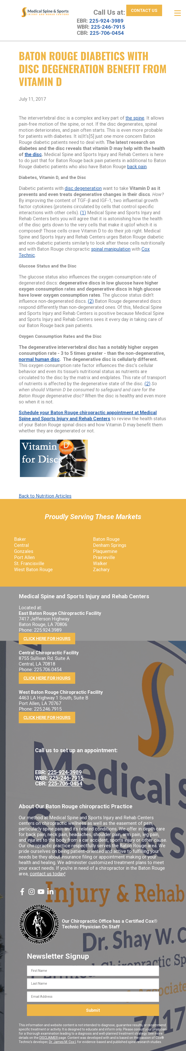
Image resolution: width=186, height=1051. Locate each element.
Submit (93, 1010)
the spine (135, 118)
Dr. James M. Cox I (62, 1042)
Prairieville (104, 557)
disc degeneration (83, 188)
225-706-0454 (107, 33)
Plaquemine (105, 551)
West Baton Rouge (33, 569)
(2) (91, 301)
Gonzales (23, 551)
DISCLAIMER (48, 1038)
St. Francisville (29, 563)
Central (21, 545)
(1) (83, 212)
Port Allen (24, 557)
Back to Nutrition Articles (45, 496)
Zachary (101, 569)
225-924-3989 (106, 21)
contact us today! (47, 873)
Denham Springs (109, 545)
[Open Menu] (177, 13)
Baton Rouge (106, 539)
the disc (33, 154)
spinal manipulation (110, 249)
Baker (20, 539)
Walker (100, 563)
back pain (137, 166)
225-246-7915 (108, 27)
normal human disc (39, 359)
